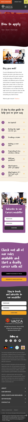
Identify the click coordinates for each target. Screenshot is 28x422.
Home (2, 29)
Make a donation (6, 1)
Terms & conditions (6, 410)
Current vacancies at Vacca (14, 273)
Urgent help (17, 1)
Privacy (16, 410)
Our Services (6, 391)
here (9, 420)
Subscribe (14, 227)
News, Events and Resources (11, 395)
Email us (17, 98)
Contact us (5, 402)
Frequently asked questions (14, 279)
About (3, 388)
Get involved (6, 399)
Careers (7, 29)
